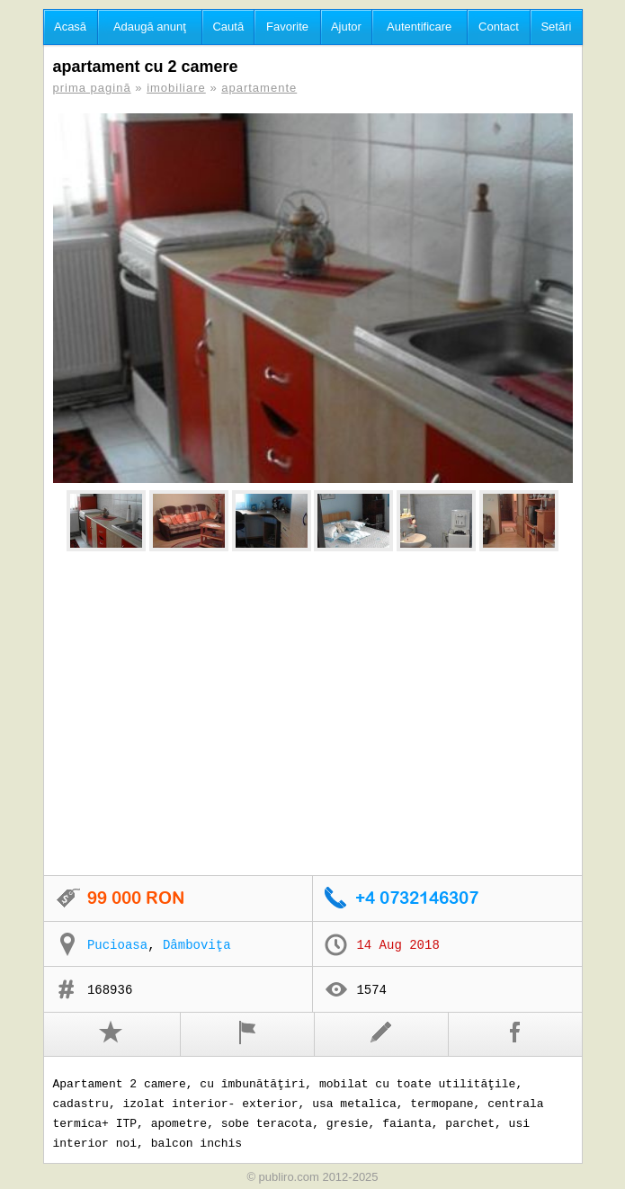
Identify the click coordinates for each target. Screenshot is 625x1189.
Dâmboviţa (197, 945)
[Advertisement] (313, 714)
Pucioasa (117, 945)
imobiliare (176, 87)
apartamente (259, 87)
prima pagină (92, 87)
